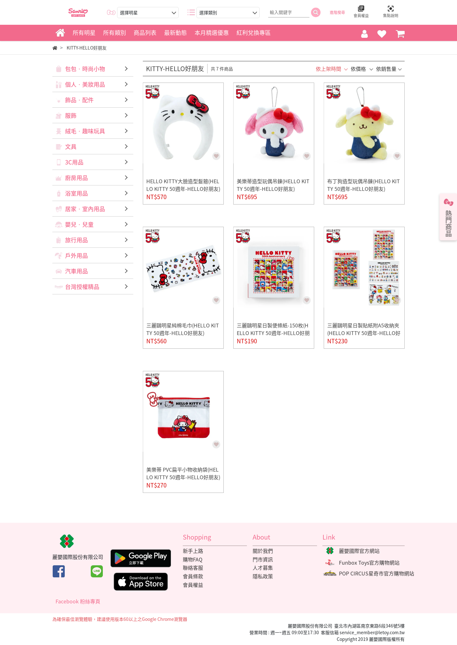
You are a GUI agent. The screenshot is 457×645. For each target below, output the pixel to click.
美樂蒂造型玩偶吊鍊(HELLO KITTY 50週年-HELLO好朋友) (273, 184)
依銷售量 (386, 68)
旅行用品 (76, 240)
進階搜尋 (337, 12)
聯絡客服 (193, 567)
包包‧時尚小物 (85, 68)
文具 (70, 146)
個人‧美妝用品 (85, 84)
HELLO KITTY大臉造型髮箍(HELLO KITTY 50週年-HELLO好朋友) (183, 184)
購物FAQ (192, 559)
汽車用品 (76, 271)
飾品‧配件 (79, 100)
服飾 (70, 115)
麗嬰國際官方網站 (359, 550)
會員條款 (193, 576)
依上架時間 (328, 68)
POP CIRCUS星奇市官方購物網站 (376, 573)
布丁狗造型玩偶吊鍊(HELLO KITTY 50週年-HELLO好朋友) (363, 184)
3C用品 (74, 162)
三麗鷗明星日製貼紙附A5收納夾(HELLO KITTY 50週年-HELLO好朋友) (364, 332)
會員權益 (193, 584)
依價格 (358, 68)
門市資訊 (263, 559)
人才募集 (263, 567)
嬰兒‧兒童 (79, 224)
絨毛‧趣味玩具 (85, 131)
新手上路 (193, 550)
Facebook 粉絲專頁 (78, 601)
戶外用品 (76, 255)
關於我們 (263, 550)
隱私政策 (263, 576)
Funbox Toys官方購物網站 (369, 562)
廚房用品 (76, 177)
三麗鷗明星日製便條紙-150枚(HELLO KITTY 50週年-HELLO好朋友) (273, 332)
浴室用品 (76, 193)
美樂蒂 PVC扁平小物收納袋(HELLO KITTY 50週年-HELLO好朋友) (183, 473)
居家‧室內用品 (85, 209)
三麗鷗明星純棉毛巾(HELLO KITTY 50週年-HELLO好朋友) (182, 329)
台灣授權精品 (82, 286)
